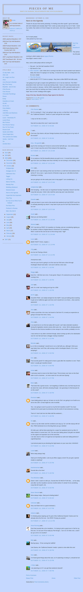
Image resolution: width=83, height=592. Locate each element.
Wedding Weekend (11, 187)
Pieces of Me (41, 8)
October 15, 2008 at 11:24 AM (43, 234)
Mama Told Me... (11, 182)
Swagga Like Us (11, 171)
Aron (32, 168)
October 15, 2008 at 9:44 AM (42, 126)
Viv (32, 421)
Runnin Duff (6, 129)
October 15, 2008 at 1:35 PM (42, 280)
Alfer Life (5, 75)
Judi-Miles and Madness (10, 113)
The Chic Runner (35, 77)
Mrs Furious (6, 122)
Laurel (33, 450)
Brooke (33, 155)
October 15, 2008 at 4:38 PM (42, 393)
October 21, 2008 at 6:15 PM (42, 560)
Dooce (5, 96)
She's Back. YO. (37, 99)
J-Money (5, 110)
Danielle (33, 199)
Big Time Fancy (7, 84)
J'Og (32, 249)
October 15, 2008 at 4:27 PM (42, 378)
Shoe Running (35, 525)
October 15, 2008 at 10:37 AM (43, 182)
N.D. (32, 358)
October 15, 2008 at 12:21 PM (43, 255)
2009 (6, 155)
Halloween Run (10, 173)
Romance (34, 397)
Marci (32, 383)
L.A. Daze (6, 115)
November (9, 163)
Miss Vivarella (34, 70)
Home (53, 578)
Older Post (77, 578)
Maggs (33, 272)
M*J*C (33, 295)
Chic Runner (34, 109)
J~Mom (33, 565)
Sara (32, 555)
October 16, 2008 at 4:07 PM (42, 508)
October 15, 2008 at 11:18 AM (43, 219)
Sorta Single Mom (8, 134)
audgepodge (34, 187)
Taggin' (8, 176)
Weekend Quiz (10, 190)
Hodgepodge (10, 168)
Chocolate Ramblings (9, 94)
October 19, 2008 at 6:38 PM (42, 550)
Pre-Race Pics (10, 205)
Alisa (32, 322)
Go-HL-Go (6, 106)
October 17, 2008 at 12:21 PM (43, 521)
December (9, 160)
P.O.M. (14, 20)
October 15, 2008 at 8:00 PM (42, 488)
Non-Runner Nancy (8, 125)
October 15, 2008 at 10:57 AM (43, 209)
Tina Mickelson (35, 478)
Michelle (33, 343)
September (9, 214)
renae (32, 370)
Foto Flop (9, 198)
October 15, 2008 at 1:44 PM (42, 290)
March (8, 230)
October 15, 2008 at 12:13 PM (43, 244)
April (7, 228)
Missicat (33, 224)
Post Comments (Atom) (41, 582)
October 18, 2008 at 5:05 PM (42, 535)
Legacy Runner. (49, 56)
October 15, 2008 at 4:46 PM (42, 416)
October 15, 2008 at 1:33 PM (42, 267)
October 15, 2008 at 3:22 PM (42, 338)
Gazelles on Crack (8, 101)
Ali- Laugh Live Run (8, 77)
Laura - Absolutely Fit (9, 117)
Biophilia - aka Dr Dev (9, 87)
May (7, 225)
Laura (32, 239)
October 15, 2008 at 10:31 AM (43, 163)
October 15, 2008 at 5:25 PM (42, 463)
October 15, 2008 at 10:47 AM (43, 194)
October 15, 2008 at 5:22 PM (42, 446)
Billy (32, 540)
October (9, 166)
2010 (6, 152)
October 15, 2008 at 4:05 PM (42, 365)
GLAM (5, 103)
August (8, 217)
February (9, 233)
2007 (6, 239)
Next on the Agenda (12, 192)
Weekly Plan (10, 184)
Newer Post (29, 578)
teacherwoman (35, 467)
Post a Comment (31, 575)
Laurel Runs (6, 120)
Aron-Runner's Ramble (9, 82)
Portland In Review (11, 208)
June (8, 222)
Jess (32, 309)
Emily (4, 98)
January (9, 236)
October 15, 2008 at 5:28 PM (42, 473)
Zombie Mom (7, 144)
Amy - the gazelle (36, 143)
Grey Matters (7, 108)
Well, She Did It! (11, 211)
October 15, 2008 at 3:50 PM (42, 353)
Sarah (33, 214)
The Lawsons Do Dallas (10, 136)
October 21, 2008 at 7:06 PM (42, 571)
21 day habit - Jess (8, 72)
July (7, 220)
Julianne (33, 513)
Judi (32, 284)
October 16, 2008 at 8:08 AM (42, 498)
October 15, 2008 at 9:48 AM (42, 138)
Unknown (33, 503)
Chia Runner (6, 89)
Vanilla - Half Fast (8, 139)
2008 (6, 158)
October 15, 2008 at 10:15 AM (43, 151)
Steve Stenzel (35, 492)
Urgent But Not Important (13, 195)
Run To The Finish (8, 127)
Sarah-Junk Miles (8, 132)
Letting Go (9, 179)
